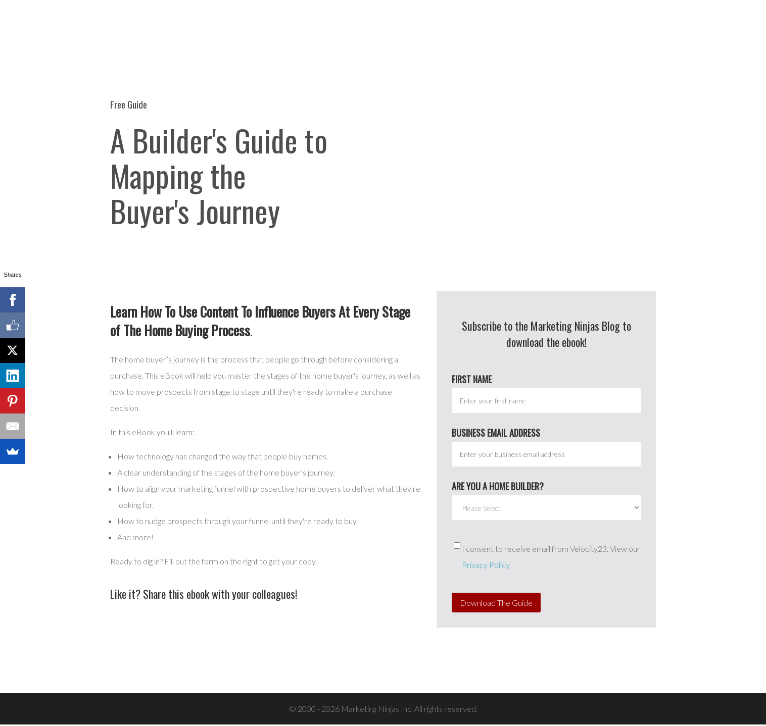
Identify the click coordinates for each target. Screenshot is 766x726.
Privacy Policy (485, 566)
